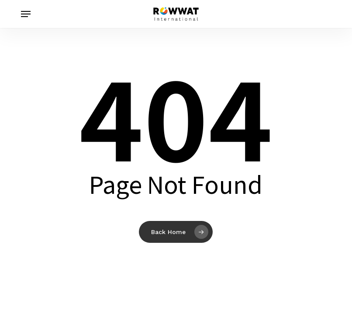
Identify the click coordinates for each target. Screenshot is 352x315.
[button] (26, 14)
